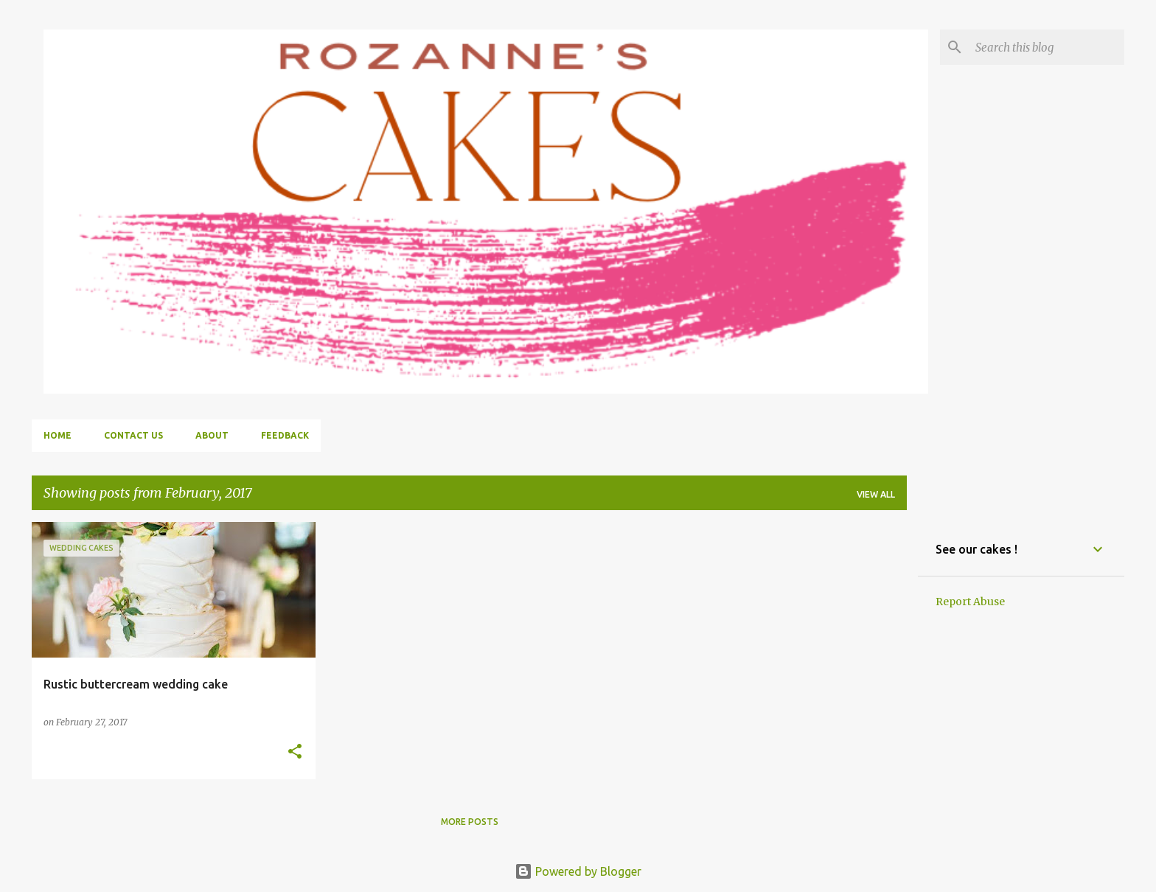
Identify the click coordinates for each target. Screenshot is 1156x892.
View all (876, 494)
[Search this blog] (1046, 47)
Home (57, 435)
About (212, 435)
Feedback (285, 435)
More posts (469, 821)
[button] (295, 752)
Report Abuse (970, 601)
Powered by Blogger (578, 871)
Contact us (133, 435)
